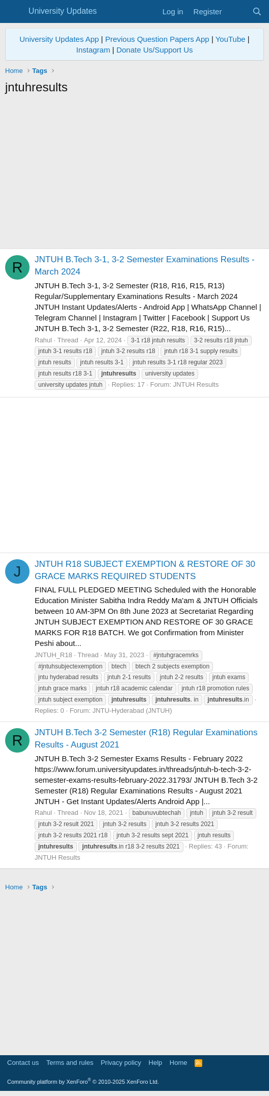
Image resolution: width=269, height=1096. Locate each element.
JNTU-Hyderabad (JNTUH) (132, 710)
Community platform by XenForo (83, 1082)
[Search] (257, 11)
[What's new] (237, 11)
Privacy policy (121, 1062)
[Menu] (14, 12)
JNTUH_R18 (53, 655)
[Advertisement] (134, 172)
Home (178, 1062)
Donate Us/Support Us (154, 49)
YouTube (231, 39)
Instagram (93, 49)
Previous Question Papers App (157, 39)
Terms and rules (69, 1062)
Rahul (43, 340)
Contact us (23, 1062)
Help (156, 1062)
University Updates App (59, 39)
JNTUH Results (196, 384)
